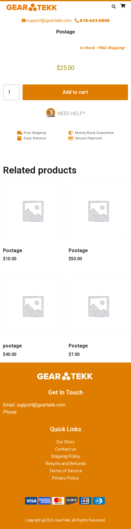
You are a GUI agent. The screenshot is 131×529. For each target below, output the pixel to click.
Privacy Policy (65, 478)
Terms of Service (65, 470)
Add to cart (75, 92)
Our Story (65, 441)
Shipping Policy (65, 456)
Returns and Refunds (65, 463)
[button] (114, 7)
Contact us (65, 449)
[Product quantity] (11, 92)
